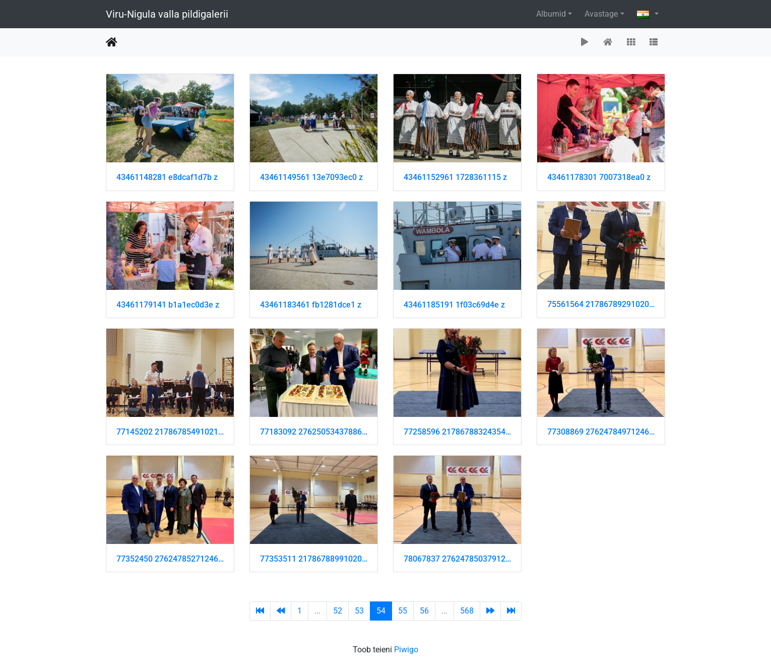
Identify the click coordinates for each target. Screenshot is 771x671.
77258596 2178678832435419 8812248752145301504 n (457, 432)
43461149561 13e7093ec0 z (311, 177)
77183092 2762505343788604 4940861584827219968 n (313, 432)
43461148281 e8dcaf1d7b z (167, 177)
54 (381, 611)
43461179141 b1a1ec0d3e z (167, 305)
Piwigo (406, 649)
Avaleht (111, 42)
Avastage (601, 14)
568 (467, 611)
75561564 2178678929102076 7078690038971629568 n (601, 304)
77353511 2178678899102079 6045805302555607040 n (313, 559)
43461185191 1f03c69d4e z (454, 305)
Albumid (551, 14)
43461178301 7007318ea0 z (599, 177)
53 (359, 611)
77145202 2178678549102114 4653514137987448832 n (170, 432)
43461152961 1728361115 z (455, 177)
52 (337, 611)
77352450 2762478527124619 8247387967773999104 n (170, 559)
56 (424, 611)
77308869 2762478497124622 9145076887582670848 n (601, 432)
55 (402, 611)
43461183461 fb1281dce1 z (310, 305)
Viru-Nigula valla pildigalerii (167, 14)
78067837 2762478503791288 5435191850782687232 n (457, 559)
